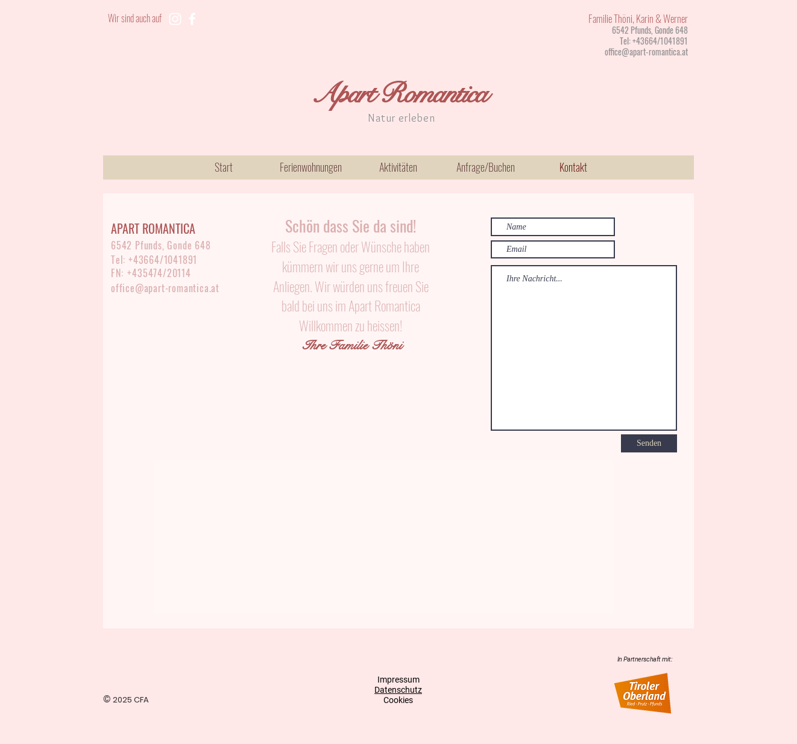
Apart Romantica (399, 94)
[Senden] (649, 443)
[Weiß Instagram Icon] (175, 19)
